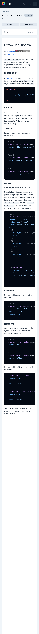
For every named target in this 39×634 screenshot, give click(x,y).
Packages (5, 12)
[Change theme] (24, 4)
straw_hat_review (12, 15)
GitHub (6, 534)
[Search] (30, 4)
